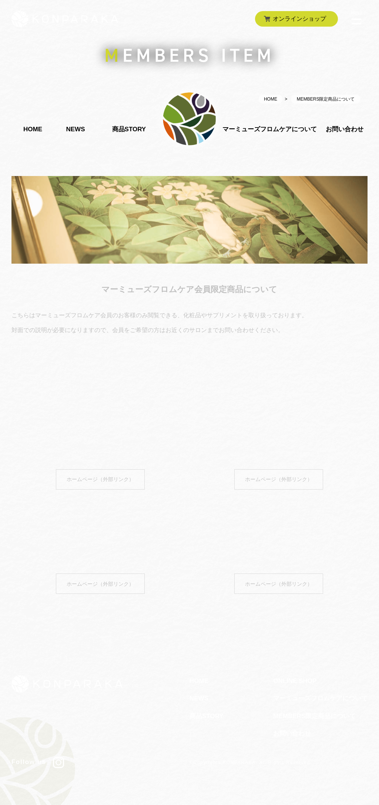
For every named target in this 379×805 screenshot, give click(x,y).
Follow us (37, 761)
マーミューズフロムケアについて (269, 129)
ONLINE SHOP (294, 680)
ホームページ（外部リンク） (100, 479)
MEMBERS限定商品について (314, 715)
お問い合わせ (344, 129)
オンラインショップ (299, 19)
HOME (270, 99)
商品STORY (129, 129)
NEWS (75, 129)
